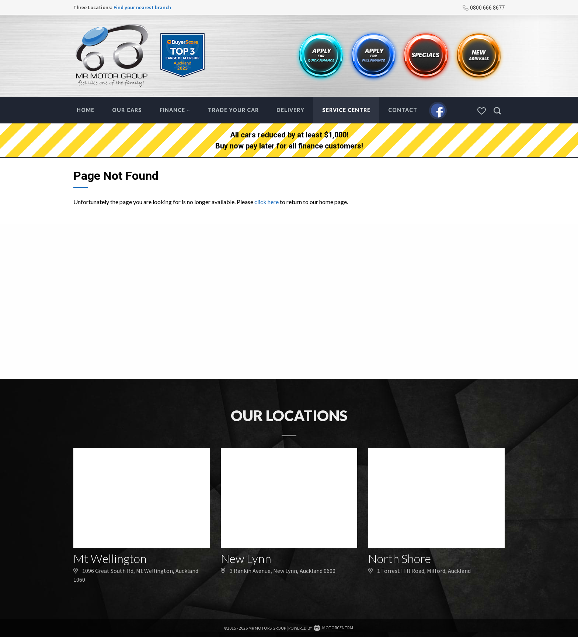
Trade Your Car (233, 110)
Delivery (290, 110)
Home (85, 110)
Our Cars (127, 110)
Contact (402, 110)
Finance (175, 110)
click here (266, 201)
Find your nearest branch (142, 7)
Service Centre (346, 110)
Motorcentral (334, 627)
